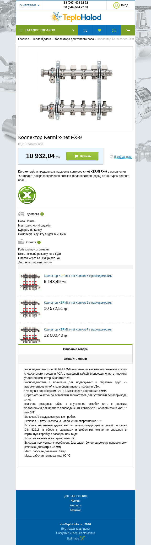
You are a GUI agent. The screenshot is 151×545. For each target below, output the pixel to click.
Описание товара (75, 349)
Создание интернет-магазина (75, 533)
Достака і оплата (75, 496)
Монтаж (75, 510)
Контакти (75, 505)
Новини (75, 500)
